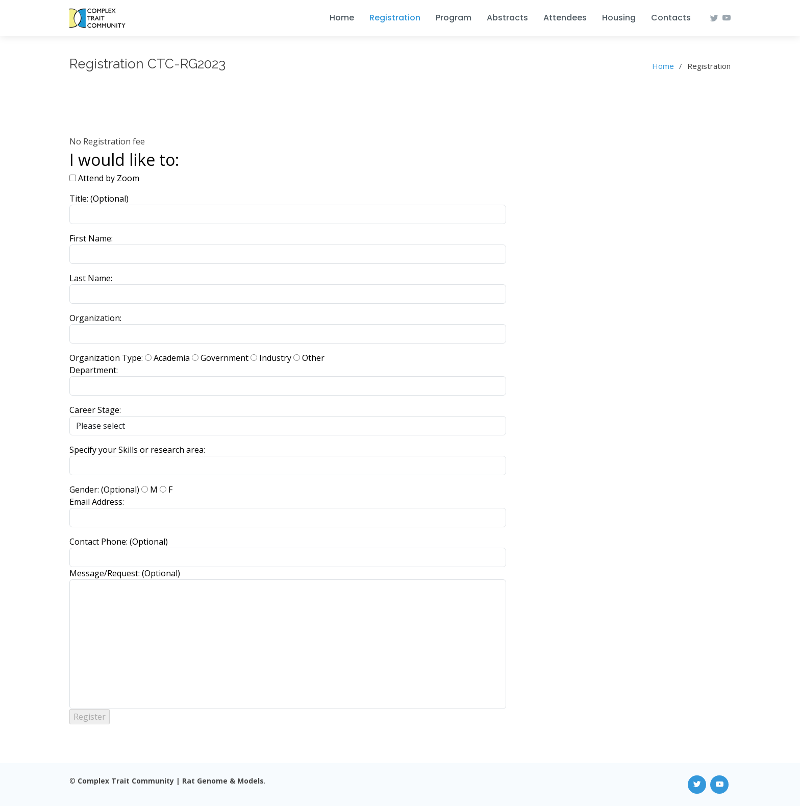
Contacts (671, 17)
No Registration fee (107, 141)
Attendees (565, 17)
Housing (619, 17)
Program (453, 17)
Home (342, 17)
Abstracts (507, 17)
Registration (394, 17)
